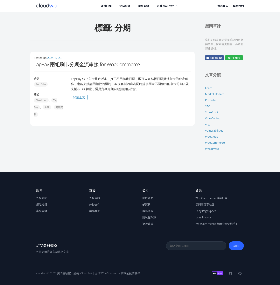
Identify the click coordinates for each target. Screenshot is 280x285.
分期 (47, 107)
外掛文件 (94, 204)
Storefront (211, 112)
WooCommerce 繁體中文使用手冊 (216, 224)
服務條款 (147, 211)
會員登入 (222, 6)
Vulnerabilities (214, 130)
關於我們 (147, 198)
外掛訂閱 (106, 6)
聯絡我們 (238, 6)
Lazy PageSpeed (205, 211)
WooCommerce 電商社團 (211, 198)
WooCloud (211, 136)
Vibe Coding (212, 118)
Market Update (214, 94)
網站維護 (125, 6)
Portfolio (41, 84)
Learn (208, 88)
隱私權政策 (149, 217)
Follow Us (214, 58)
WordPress (212, 149)
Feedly (234, 58)
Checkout (41, 100)
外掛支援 (94, 198)
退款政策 (147, 224)
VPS (207, 124)
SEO (207, 106)
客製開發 (143, 6)
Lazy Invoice (203, 217)
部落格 (146, 204)
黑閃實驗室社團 (204, 204)
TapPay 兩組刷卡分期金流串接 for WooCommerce (87, 64)
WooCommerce (215, 142)
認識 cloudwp (168, 6)
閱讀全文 (80, 97)
